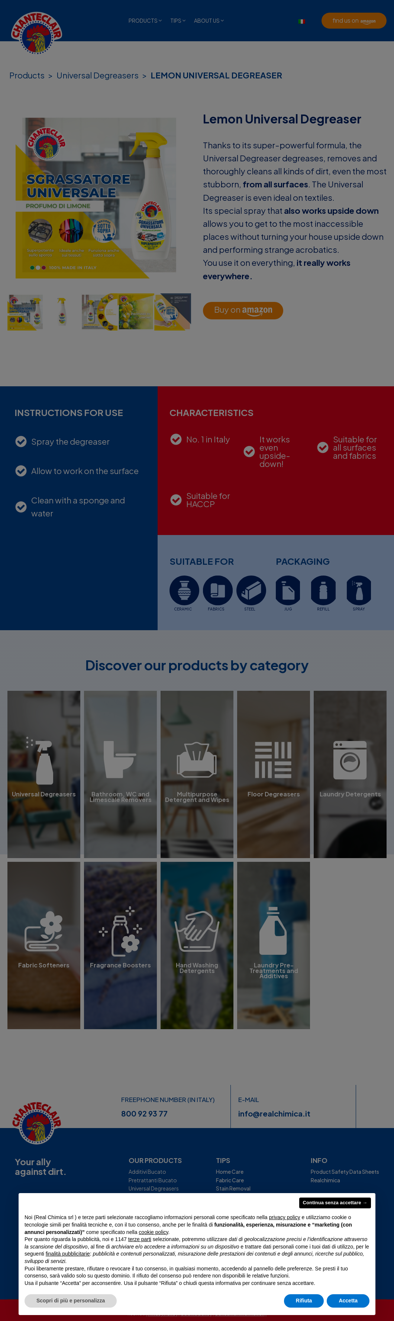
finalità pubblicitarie (68, 1254)
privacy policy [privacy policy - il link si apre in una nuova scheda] (284, 1217)
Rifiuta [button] (304, 1301)
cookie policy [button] (153, 1232)
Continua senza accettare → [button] (335, 1202)
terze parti (139, 1239)
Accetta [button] (348, 1301)
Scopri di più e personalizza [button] (70, 1301)
